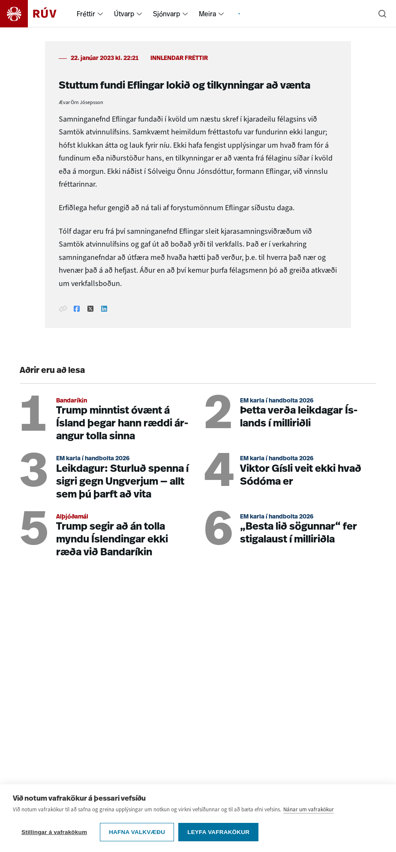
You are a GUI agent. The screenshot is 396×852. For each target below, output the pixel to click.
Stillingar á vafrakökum (54, 832)
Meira (207, 13)
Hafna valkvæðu (137, 832)
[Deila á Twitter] (90, 309)
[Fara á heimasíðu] (36, 13)
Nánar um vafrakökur (308, 809)
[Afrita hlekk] (63, 309)
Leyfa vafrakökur (218, 832)
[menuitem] (100, 13)
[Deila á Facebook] (76, 309)
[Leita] (382, 14)
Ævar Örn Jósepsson (81, 102)
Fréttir (86, 13)
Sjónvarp (166, 13)
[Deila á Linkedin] (104, 309)
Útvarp (124, 13)
